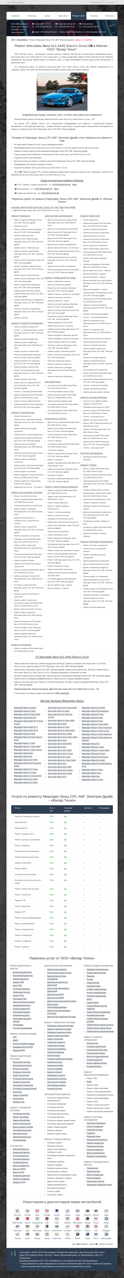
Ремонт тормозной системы (27, 889)
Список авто (15, 29)
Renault (17, 1215)
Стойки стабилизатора (96, 989)
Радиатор (91, 1133)
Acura (87, 1230)
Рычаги (90, 979)
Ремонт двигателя (22, 906)
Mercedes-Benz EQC (57, 724)
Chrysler (67, 1230)
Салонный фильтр (21, 1156)
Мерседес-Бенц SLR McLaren (95, 757)
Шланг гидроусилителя (97, 1063)
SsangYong (37, 1223)
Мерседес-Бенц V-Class (92, 770)
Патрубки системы (95, 1130)
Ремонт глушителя (23, 895)
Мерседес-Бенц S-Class (92, 721)
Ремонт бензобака (21, 1117)
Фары (89, 1082)
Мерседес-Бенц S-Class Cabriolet (97, 728)
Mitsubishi (77, 1223)
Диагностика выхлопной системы (61, 1001)
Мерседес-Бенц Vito (91, 776)
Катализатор (18, 1099)
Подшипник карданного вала (99, 1185)
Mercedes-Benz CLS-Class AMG (62, 708)
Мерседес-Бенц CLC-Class (26, 769)
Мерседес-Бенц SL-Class (93, 747)
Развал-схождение (23, 941)
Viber (74, 185)
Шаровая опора (93, 986)
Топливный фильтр (21, 1159)
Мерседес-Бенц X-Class (92, 780)
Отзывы (94, 16)
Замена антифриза (21, 1179)
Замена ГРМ (20, 900)
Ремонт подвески (22, 845)
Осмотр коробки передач (24, 1044)
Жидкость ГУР (19, 1182)
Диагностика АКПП (55, 995)
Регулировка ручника (56, 1085)
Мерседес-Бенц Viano (91, 773)
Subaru (96, 1215)
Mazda (67, 1223)
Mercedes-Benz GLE (57, 764)
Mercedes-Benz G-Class (59, 727)
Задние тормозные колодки (59, 1029)
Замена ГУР (20, 912)
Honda (27, 1215)
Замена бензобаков (21, 1120)
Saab (87, 1238)
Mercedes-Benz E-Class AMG (61, 721)
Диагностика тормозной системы (61, 1017)
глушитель (64, 693)
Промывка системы (95, 1146)
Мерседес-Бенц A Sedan (25, 708)
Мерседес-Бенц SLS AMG (93, 760)
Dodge (47, 1215)
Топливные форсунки (22, 1130)
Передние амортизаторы (97, 969)
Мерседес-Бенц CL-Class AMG (28, 776)
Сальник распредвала (22, 1028)
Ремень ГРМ (18, 982)
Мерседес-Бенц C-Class (24, 743)
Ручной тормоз (53, 1056)
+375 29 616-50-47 (90, 27)
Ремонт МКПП (21, 869)
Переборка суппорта (56, 1075)
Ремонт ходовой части (24, 834)
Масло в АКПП (19, 1169)
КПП (15, 1037)
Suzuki (27, 1223)
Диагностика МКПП (55, 998)
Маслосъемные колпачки (24, 1002)
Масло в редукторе (95, 1175)
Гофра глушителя (20, 1095)
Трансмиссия (92, 1168)
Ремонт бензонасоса (22, 1124)
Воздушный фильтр (21, 1153)
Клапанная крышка (21, 1015)
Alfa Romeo (17, 1223)
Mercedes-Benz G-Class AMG (61, 730)
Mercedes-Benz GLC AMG (60, 750)
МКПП (15, 1040)
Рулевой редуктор (94, 1060)
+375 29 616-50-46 (43, 27)
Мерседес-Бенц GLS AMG (93, 708)
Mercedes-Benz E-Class (58, 711)
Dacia (67, 1215)
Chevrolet (56, 1238)
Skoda (87, 1223)
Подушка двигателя (21, 1009)
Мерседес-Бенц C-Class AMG (27, 747)
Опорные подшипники (96, 996)
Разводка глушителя (22, 1072)
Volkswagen (106, 1238)
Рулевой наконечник (95, 1015)
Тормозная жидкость (56, 1042)
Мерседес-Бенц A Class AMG (27, 714)
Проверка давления (21, 1176)
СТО (13, 40)
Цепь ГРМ (17, 986)
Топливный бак (19, 1140)
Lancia (57, 1215)
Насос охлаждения (95, 1126)
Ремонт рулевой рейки (24, 924)
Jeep (27, 1230)
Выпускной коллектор (22, 1065)
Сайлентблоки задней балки (99, 1028)
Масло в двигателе (21, 1166)
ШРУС (89, 999)
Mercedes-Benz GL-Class (59, 757)
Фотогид (32, 16)
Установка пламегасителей (25, 1089)
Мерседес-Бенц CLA (23, 756)
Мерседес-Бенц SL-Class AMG (95, 750)
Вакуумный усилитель (56, 1079)
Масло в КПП (18, 1172)
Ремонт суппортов (55, 1039)
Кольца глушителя (21, 1069)
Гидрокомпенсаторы (22, 1005)
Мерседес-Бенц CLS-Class (26, 782)
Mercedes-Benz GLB (57, 740)
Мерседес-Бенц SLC (91, 744)
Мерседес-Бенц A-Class (24, 711)
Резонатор (17, 1092)
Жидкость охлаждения (96, 1156)
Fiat (47, 1223)
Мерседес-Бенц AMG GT (25, 718)
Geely (106, 1223)
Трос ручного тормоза (56, 1082)
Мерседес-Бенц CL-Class (25, 773)
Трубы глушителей (21, 1075)
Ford (96, 1238)
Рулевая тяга (92, 1043)
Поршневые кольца (21, 992)
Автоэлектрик (21, 822)
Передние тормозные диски (59, 1032)
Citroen (77, 1230)
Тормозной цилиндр (56, 1046)
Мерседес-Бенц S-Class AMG (95, 724)
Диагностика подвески (57, 969)
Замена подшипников (24, 929)
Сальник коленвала (21, 989)
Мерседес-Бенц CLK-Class (26, 779)
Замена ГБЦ (18, 995)
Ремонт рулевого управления (27, 840)
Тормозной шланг (55, 1062)
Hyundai (17, 1230)
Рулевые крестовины (96, 1053)
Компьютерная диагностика (27, 857)
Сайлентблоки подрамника (98, 1012)
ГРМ (57, 693)
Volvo (27, 1238)
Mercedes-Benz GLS (57, 777)
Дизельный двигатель (22, 972)
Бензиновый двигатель (23, 976)
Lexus (47, 1238)
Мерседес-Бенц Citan (23, 753)
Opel (57, 1223)
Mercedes (37, 1230)
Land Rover (57, 1230)
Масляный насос (20, 1134)
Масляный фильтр (21, 1149)
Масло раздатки (94, 1178)
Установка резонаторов (23, 1079)
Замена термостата (95, 1143)
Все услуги (99, 1252)
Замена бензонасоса (22, 1137)
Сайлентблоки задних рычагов (100, 1025)
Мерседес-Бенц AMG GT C (26, 727)
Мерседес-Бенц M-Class (93, 714)
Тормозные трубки (55, 1065)
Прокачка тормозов (55, 1052)
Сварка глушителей (21, 1082)
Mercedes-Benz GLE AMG (60, 767)
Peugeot (106, 1230)
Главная (15, 16)
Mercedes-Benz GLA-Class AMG (62, 737)
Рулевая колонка (94, 1066)
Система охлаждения (96, 1123)
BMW (77, 1238)
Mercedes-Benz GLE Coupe (60, 770)
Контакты (109, 16)
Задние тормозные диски (58, 1036)
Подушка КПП (19, 1050)
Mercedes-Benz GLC (57, 747)
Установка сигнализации (25, 874)
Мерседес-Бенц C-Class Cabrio (28, 750)
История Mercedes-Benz (68, 1252)
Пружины (91, 976)
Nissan (37, 1238)
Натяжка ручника (54, 1089)
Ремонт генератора (23, 935)
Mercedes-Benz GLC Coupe (60, 754)
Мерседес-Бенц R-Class (92, 718)
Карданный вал (93, 1171)
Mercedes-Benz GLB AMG (60, 744)
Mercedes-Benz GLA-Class (60, 734)
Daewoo (87, 1215)
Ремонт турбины (22, 947)
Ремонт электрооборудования (28, 918)
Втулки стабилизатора (96, 993)
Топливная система (21, 1114)
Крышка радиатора (95, 1150)
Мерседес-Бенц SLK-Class (93, 754)
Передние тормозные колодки (60, 1026)
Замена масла (21, 828)
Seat (37, 1215)
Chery (96, 1223)
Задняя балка (93, 1003)
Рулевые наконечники (96, 1047)
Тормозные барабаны (56, 1049)
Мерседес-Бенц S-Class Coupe (95, 731)
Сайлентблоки (93, 983)
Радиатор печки (93, 1136)
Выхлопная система (21, 1062)
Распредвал (18, 1025)
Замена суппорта (54, 1072)
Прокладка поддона (21, 1012)
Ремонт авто (78, 16)
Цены (47, 16)
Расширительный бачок (97, 1140)
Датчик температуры (96, 1153)
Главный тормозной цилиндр (59, 1059)
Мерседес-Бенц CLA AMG (25, 760)
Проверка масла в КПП (23, 1047)
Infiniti (67, 1238)
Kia (96, 1230)
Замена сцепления (23, 863)
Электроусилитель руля (97, 1050)
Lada (77, 1215)
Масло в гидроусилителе (97, 1057)
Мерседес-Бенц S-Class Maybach (97, 734)
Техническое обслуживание (27, 851)
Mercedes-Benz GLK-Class (60, 773)
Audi (106, 1215)
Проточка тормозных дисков (27, 816)
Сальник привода (54, 1069)
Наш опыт (63, 16)
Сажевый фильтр (20, 1162)
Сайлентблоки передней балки (100, 1031)
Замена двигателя (21, 979)
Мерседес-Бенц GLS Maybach (95, 711)
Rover (47, 1230)
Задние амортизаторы (96, 973)
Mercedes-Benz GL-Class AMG (62, 760)
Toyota (17, 1238)
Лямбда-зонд (18, 1102)
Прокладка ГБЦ (19, 999)
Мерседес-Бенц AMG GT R (26, 730)
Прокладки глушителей (23, 1085)
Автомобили (22, 40)
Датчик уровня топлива (23, 1127)
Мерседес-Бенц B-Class (24, 734)
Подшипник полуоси (95, 1181)
